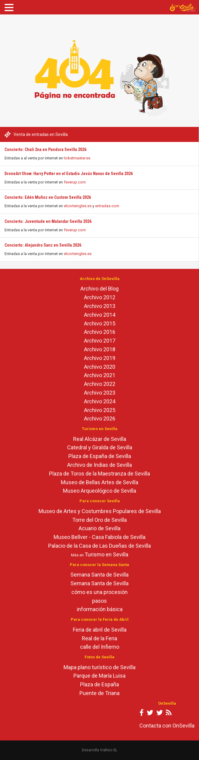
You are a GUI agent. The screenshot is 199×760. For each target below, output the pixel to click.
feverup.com (75, 182)
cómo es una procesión (99, 592)
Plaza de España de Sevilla (99, 456)
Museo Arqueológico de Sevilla (99, 491)
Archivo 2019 (99, 358)
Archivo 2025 (99, 410)
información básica (100, 609)
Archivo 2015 (99, 323)
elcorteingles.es (78, 206)
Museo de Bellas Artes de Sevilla (99, 482)
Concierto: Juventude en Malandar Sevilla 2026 (48, 221)
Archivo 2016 (99, 332)
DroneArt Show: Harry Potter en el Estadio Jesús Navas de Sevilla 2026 (69, 173)
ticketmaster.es (77, 158)
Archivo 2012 (99, 297)
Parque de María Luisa (99, 675)
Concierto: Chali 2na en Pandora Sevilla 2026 (45, 149)
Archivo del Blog (99, 288)
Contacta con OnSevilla (166, 725)
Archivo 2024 (99, 401)
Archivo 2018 (99, 349)
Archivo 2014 (99, 315)
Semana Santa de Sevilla (99, 574)
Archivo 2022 (99, 384)
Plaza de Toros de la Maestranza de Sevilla (99, 473)
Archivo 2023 (99, 392)
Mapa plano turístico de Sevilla (99, 667)
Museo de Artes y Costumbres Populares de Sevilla (100, 511)
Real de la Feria (99, 638)
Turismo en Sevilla (106, 554)
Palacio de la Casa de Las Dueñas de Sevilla (99, 546)
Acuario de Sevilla (99, 528)
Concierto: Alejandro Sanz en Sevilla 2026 (43, 245)
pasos (99, 601)
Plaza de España (99, 684)
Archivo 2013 (99, 306)
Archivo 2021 (99, 375)
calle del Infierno (99, 647)
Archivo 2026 (99, 418)
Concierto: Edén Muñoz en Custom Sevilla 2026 (48, 197)
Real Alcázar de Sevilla (99, 439)
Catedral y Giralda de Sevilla (99, 447)
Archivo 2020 (99, 367)
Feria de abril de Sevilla (99, 629)
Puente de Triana (99, 693)
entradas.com (107, 206)
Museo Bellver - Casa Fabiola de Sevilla (99, 537)
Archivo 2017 (99, 340)
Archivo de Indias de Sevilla (99, 465)
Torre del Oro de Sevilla (99, 520)
